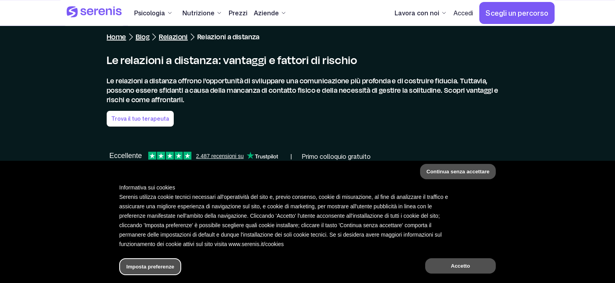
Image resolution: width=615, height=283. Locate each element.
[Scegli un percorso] (517, 13)
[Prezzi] (238, 13)
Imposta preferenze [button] (150, 267)
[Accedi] (463, 13)
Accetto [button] (460, 266)
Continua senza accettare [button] (457, 172)
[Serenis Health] (94, 13)
